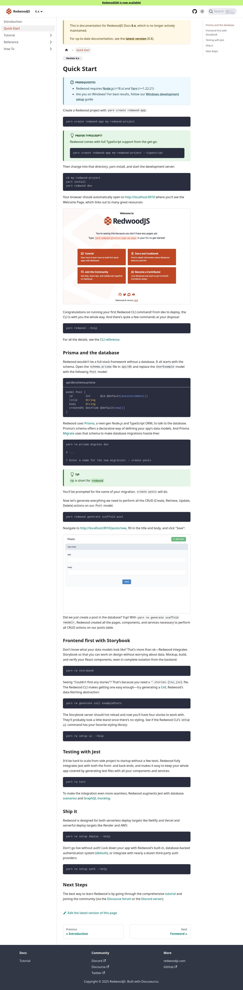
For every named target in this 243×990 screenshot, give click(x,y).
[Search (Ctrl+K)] (222, 11)
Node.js (108, 88)
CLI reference (109, 339)
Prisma (89, 423)
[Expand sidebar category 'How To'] (51, 49)
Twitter (98, 973)
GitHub (170, 967)
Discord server (151, 899)
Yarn (134, 88)
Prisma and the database (220, 25)
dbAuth (101, 853)
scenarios (70, 798)
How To (9, 49)
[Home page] (66, 50)
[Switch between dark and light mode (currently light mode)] (202, 11)
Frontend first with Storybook (216, 32)
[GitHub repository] (194, 11)
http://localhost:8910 (140, 197)
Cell (163, 687)
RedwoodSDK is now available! (121, 2)
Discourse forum (119, 899)
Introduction (13, 22)
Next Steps (212, 51)
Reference (11, 42)
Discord (99, 961)
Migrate (68, 433)
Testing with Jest (215, 40)
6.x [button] (37, 11)
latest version (136, 39)
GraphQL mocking (97, 798)
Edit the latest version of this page (90, 913)
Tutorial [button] (9, 35)
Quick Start (12, 28)
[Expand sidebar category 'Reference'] (51, 42)
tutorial (170, 894)
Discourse (100, 967)
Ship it (209, 45)
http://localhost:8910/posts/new (103, 528)
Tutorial (25, 961)
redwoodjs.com (174, 961)
